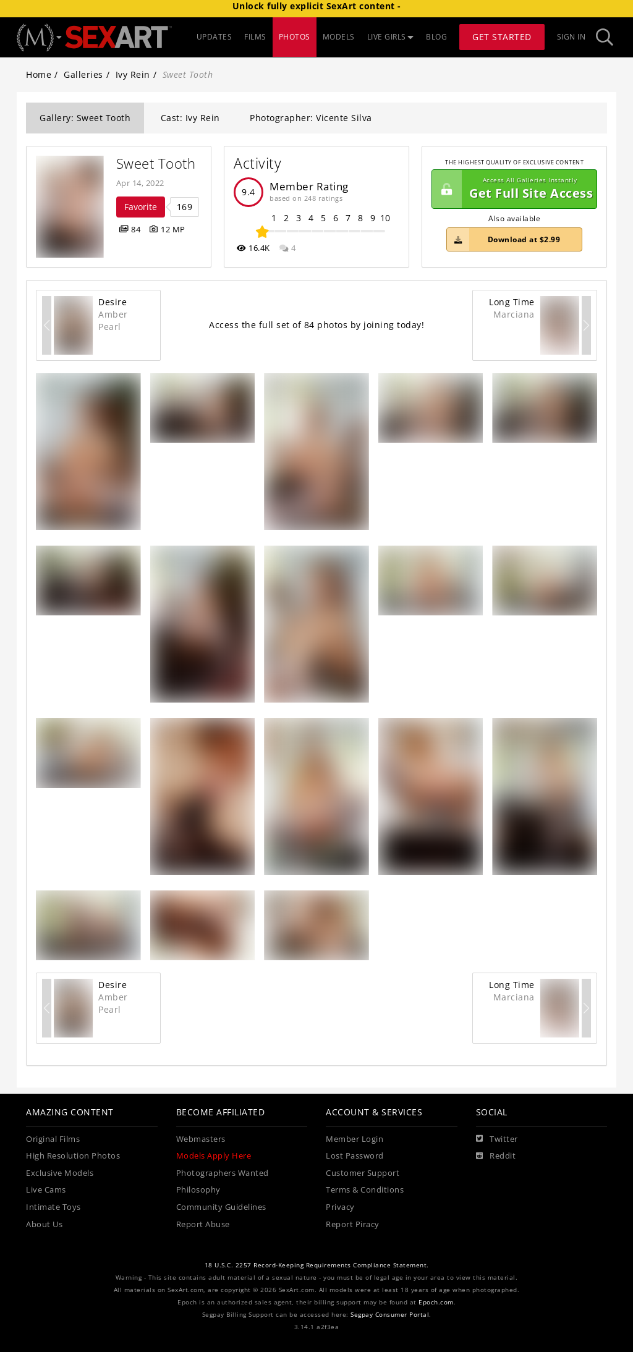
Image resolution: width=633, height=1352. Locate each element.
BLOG (436, 37)
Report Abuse (203, 1224)
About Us (44, 1224)
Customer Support (362, 1173)
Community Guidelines (221, 1207)
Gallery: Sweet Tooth (85, 118)
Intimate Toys (53, 1207)
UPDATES (214, 37)
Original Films (53, 1139)
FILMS (255, 37)
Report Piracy (353, 1224)
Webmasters (201, 1139)
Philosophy (198, 1190)
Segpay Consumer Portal (389, 1315)
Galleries (83, 74)
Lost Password (355, 1156)
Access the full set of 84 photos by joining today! (316, 325)
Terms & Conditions (365, 1190)
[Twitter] (497, 1139)
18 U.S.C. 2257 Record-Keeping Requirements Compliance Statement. (317, 1265)
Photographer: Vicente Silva (311, 118)
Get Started (502, 37)
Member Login (354, 1139)
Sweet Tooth (156, 163)
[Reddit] (496, 1156)
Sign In (571, 37)
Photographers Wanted (222, 1173)
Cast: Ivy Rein (190, 118)
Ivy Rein (133, 74)
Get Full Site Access (512, 189)
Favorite (140, 207)
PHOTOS (294, 37)
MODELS (339, 37)
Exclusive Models (59, 1173)
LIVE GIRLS (390, 37)
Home (38, 74)
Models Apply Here (214, 1156)
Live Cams (46, 1190)
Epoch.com (436, 1302)
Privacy (340, 1207)
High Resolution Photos (73, 1156)
